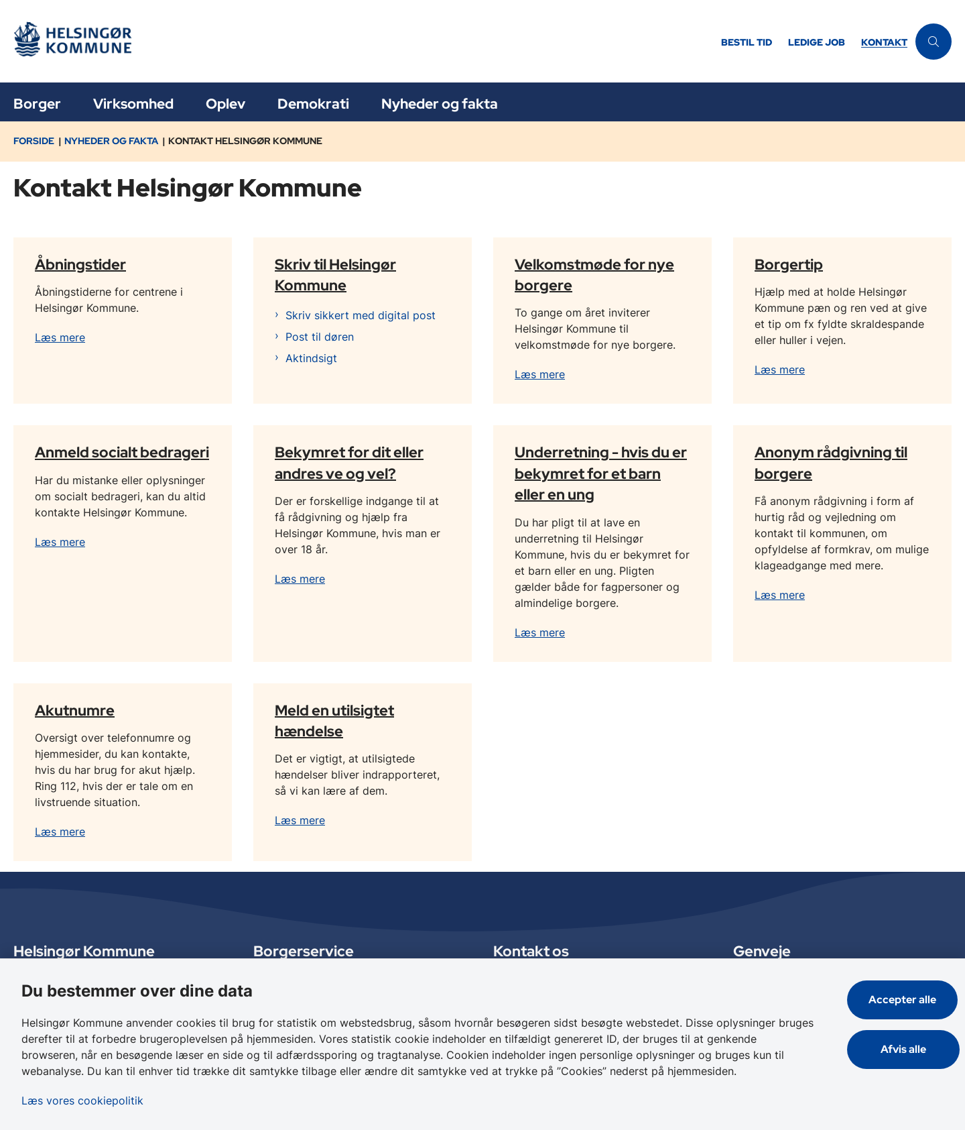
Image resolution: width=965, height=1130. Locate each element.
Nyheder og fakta (439, 104)
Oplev (225, 104)
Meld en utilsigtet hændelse (334, 719)
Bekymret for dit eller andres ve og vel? (349, 462)
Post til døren (319, 336)
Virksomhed (133, 104)
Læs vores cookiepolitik (82, 1100)
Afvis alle (904, 1049)
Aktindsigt (311, 358)
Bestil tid (746, 43)
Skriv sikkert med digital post (360, 315)
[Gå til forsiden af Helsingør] (363, 41)
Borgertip (789, 263)
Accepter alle (904, 1000)
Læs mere (60, 337)
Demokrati (313, 104)
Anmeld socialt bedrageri (122, 452)
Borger (37, 104)
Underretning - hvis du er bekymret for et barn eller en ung (601, 473)
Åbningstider (80, 263)
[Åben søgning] (933, 41)
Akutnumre (75, 709)
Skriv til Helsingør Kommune (335, 273)
